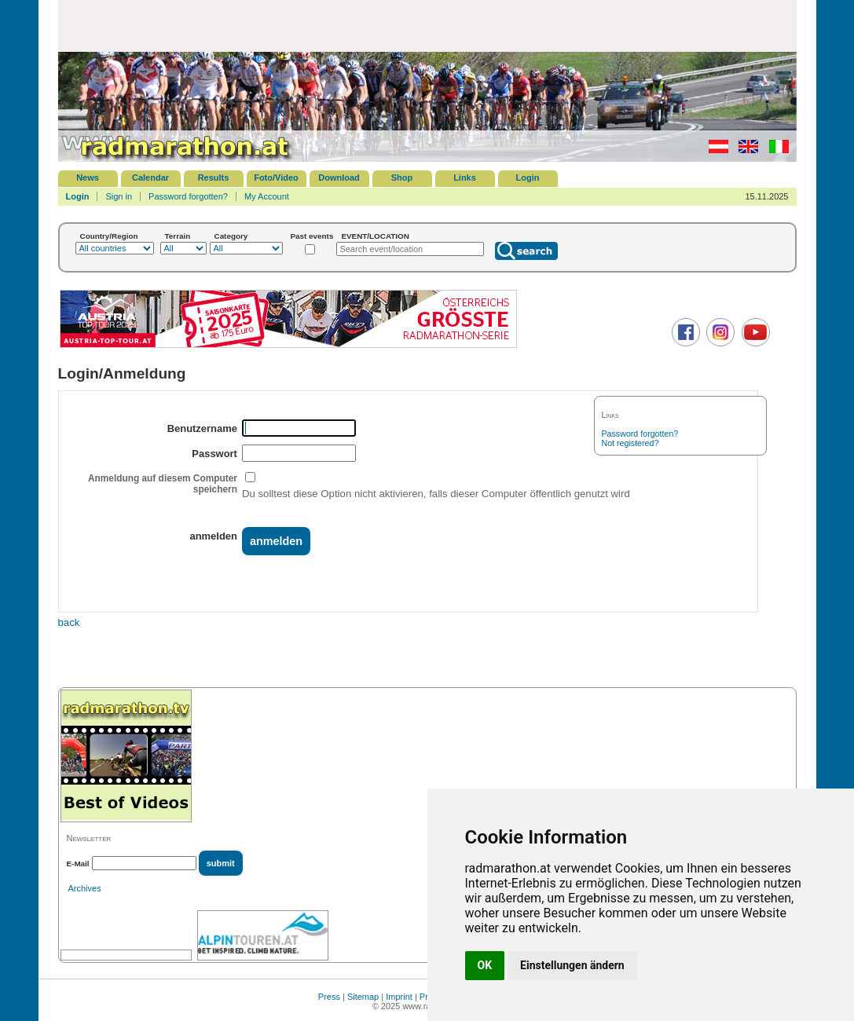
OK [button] (485, 965)
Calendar (150, 177)
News (87, 177)
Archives (84, 888)
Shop (402, 177)
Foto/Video (276, 177)
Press (329, 996)
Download (339, 177)
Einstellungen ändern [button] (572, 965)
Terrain (178, 236)
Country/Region (109, 236)
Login (528, 177)
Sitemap (363, 996)
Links (464, 177)
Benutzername (202, 428)
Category (231, 236)
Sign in (118, 196)
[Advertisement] (427, 25)
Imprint (399, 996)
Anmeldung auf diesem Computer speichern (162, 484)
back (69, 622)
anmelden (212, 536)
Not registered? (630, 443)
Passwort (214, 453)
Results (213, 177)
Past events (312, 236)
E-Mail (78, 863)
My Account (266, 196)
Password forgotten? (188, 196)
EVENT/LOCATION (375, 236)
